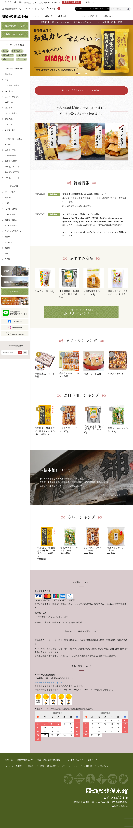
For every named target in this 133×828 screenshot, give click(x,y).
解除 (25, 352)
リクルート (15, 291)
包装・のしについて (15, 34)
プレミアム (21, 59)
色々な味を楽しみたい (13, 231)
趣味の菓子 (116, 22)
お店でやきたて (11, 102)
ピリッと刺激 (10, 214)
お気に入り (40, 9)
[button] (77, 73)
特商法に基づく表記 (48, 766)
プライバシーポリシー (70, 766)
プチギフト (9, 125)
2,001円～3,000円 (12, 172)
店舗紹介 (31, 766)
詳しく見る (116, 495)
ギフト (55, 22)
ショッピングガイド (89, 16)
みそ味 (7, 259)
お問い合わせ (103, 766)
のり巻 (7, 203)
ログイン (26, 9)
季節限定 (45, 22)
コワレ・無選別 (101, 22)
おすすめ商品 (17, 51)
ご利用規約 (88, 766)
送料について (91, 2)
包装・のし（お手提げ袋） (49, 760)
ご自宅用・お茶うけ (13, 85)
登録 (20, 352)
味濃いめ (8, 198)
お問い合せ (108, 16)
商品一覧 (49, 16)
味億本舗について (66, 16)
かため (7, 237)
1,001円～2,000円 (12, 167)
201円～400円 (10, 150)
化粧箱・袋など (11, 130)
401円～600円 (10, 155)
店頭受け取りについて (15, 25)
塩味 (6, 253)
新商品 (5, 51)
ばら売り (8, 108)
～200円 (8, 144)
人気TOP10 (21, 55)
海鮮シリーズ (7, 59)
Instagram (17, 327)
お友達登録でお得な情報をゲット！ (18, 312)
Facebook (17, 321)
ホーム (36, 16)
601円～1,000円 (11, 161)
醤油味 (7, 248)
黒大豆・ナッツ (11, 225)
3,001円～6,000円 (12, 178)
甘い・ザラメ (10, 192)
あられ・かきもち (82, 22)
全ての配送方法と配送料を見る (48, 682)
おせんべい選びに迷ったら (81, 312)
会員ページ (92, 760)
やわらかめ (9, 242)
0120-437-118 (117, 797)
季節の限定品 (7, 55)
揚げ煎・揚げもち (11, 220)
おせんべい (65, 22)
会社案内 (19, 766)
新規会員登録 (9, 9)
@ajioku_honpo (15, 333)
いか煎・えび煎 (11, 209)
